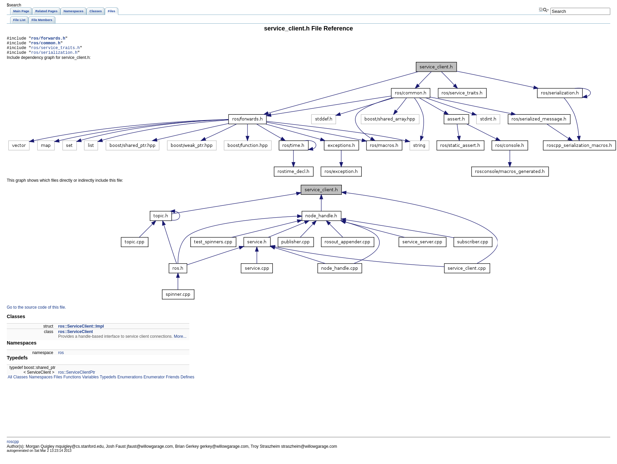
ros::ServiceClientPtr (76, 376)
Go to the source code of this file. (36, 311)
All (9, 381)
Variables (89, 381)
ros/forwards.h (48, 39)
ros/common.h (45, 45)
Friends (172, 381)
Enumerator (153, 381)
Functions (71, 381)
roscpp (13, 445)
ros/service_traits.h (55, 50)
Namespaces (40, 381)
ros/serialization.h (54, 56)
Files (57, 381)
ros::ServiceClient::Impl (81, 330)
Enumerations (129, 381)
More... (180, 340)
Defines (187, 381)
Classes (20, 381)
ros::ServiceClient (75, 335)
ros (61, 356)
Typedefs (107, 381)
